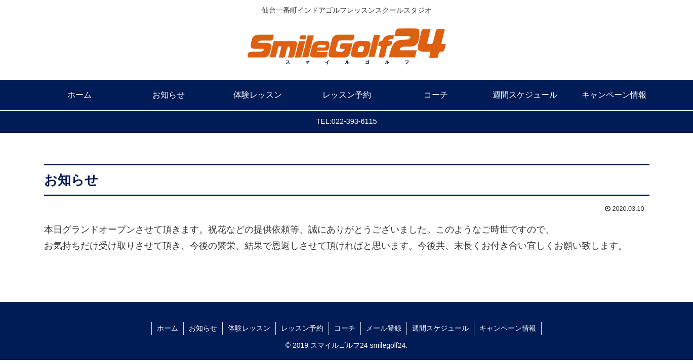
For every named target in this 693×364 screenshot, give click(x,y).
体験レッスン (249, 328)
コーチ (344, 328)
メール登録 (383, 328)
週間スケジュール (440, 328)
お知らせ (203, 328)
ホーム (167, 328)
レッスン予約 (302, 328)
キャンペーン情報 (507, 328)
